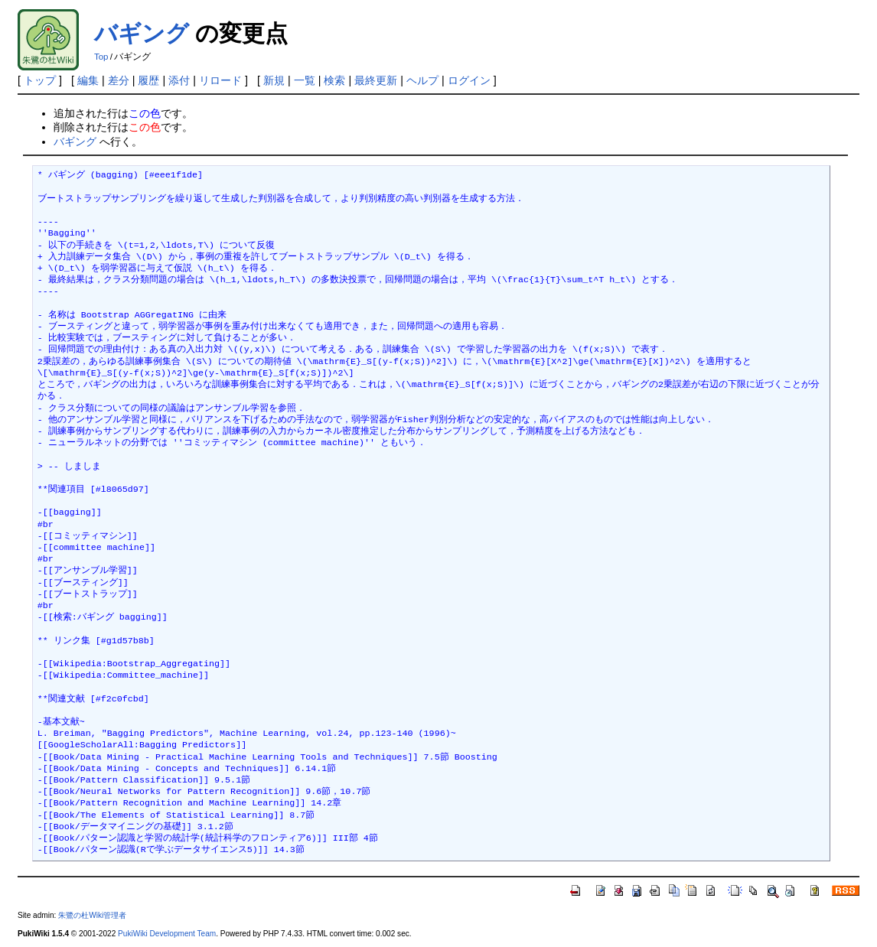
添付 (179, 80)
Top (101, 56)
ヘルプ (422, 80)
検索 (334, 80)
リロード (220, 80)
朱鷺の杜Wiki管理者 (92, 915)
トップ (40, 80)
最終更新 (375, 80)
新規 (274, 80)
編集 (88, 80)
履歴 (148, 80)
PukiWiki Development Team (167, 933)
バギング (141, 33)
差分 (118, 80)
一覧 (304, 80)
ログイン (469, 80)
